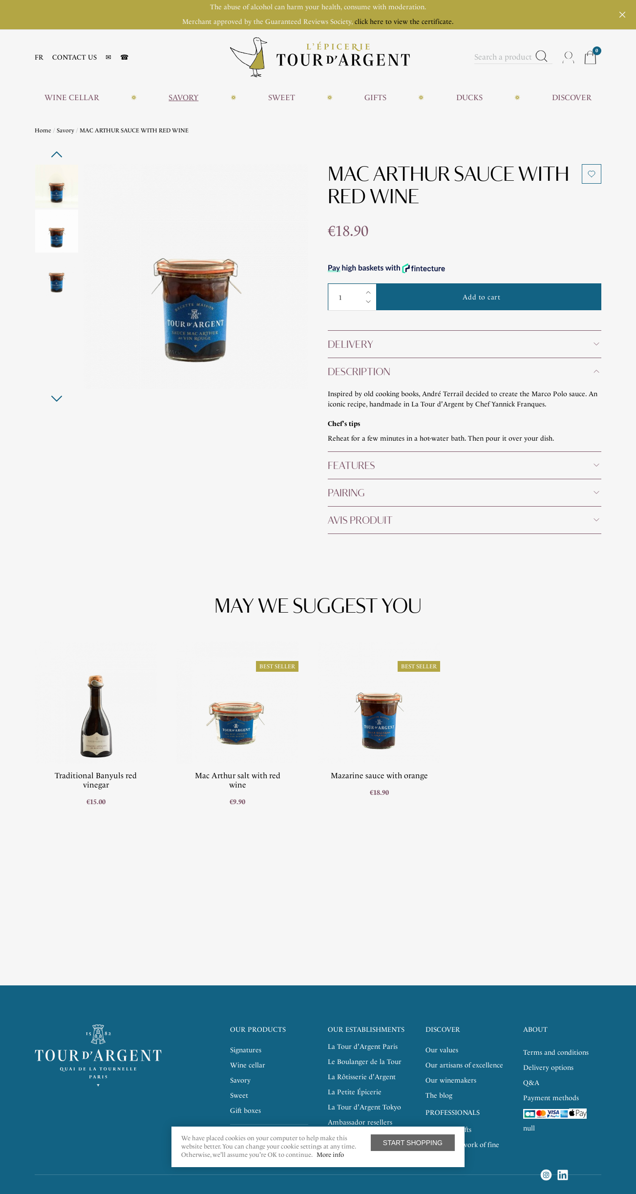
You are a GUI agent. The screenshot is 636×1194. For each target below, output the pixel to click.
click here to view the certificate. (404, 22)
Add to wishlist (591, 174)
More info (330, 1154)
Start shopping (413, 1143)
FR (39, 57)
